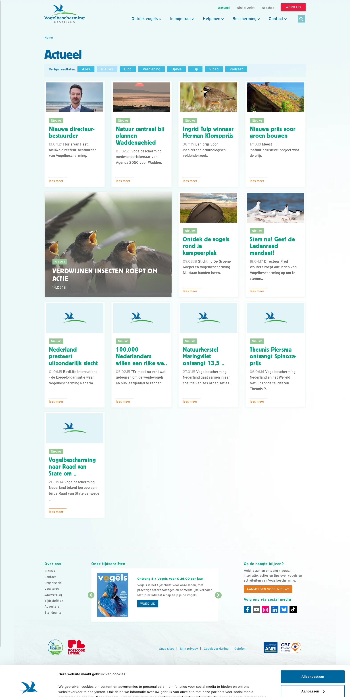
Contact (276, 18)
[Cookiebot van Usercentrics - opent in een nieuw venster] (28, 688)
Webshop (267, 8)
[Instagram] (265, 609)
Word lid (147, 603)
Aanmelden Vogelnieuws (268, 589)
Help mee (211, 18)
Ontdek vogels (144, 18)
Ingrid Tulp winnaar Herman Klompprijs (208, 132)
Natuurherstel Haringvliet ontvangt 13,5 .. (203, 356)
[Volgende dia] (218, 608)
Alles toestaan (312, 650)
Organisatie (53, 583)
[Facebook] (247, 609)
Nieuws (107, 69)
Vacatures (51, 588)
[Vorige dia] (90, 608)
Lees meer (56, 181)
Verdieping (151, 69)
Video (214, 69)
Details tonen (69, 688)
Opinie (176, 69)
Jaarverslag (53, 595)
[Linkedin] (274, 609)
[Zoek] (302, 19)
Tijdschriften (53, 601)
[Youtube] (256, 609)
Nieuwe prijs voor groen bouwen (273, 132)
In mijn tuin (180, 18)
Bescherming (244, 18)
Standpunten (53, 612)
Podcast (236, 69)
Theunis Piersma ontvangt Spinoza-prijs (273, 356)
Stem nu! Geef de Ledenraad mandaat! (272, 246)
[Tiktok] (293, 609)
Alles (86, 69)
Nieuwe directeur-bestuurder (72, 132)
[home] (64, 14)
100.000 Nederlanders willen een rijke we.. (141, 356)
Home (48, 37)
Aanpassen (313, 664)
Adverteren (52, 606)
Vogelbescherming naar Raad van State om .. (72, 467)
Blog (127, 69)
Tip (195, 69)
